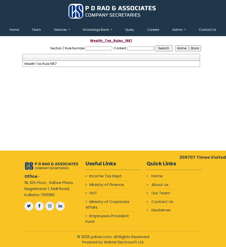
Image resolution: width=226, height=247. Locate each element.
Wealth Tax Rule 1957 (40, 64)
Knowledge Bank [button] (96, 29)
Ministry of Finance (106, 184)
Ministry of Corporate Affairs (108, 204)
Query (129, 29)
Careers (153, 29)
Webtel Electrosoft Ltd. (124, 242)
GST (93, 193)
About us (159, 184)
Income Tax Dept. (105, 176)
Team (36, 29)
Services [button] (61, 29)
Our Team (160, 193)
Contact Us (207, 29)
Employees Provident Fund (107, 218)
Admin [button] (177, 29)
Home (14, 29)
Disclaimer (161, 210)
